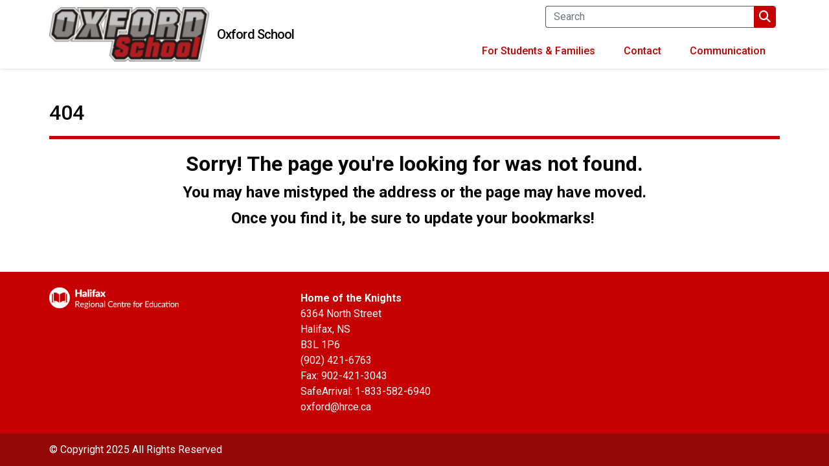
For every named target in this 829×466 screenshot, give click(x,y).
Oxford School (255, 34)
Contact (642, 51)
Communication (728, 51)
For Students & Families (538, 51)
